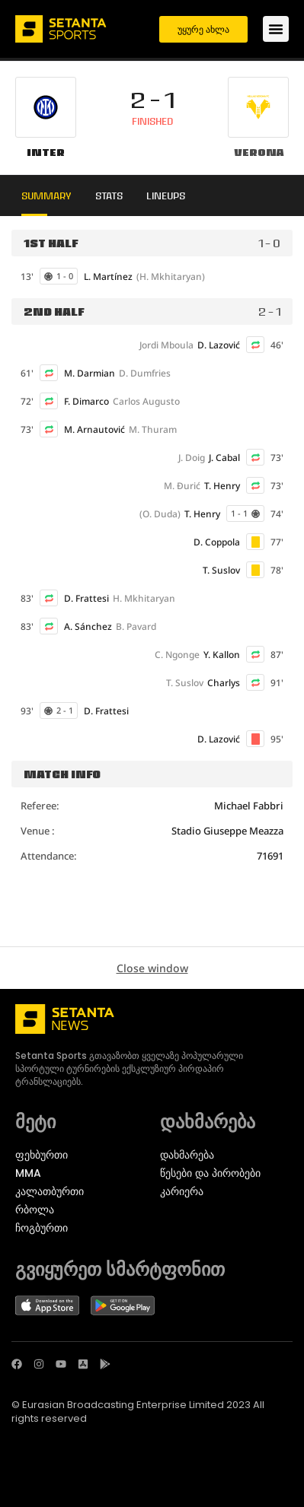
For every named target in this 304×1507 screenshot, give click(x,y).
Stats (109, 195)
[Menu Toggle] (276, 29)
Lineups (165, 195)
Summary (46, 195)
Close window (152, 968)
